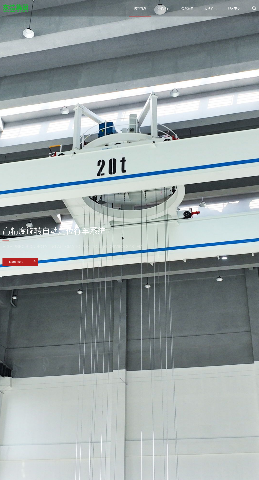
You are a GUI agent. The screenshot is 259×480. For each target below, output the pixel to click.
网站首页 (140, 8)
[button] (247, 241)
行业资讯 (211, 8)
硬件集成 (187, 8)
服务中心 (234, 8)
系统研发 (164, 8)
